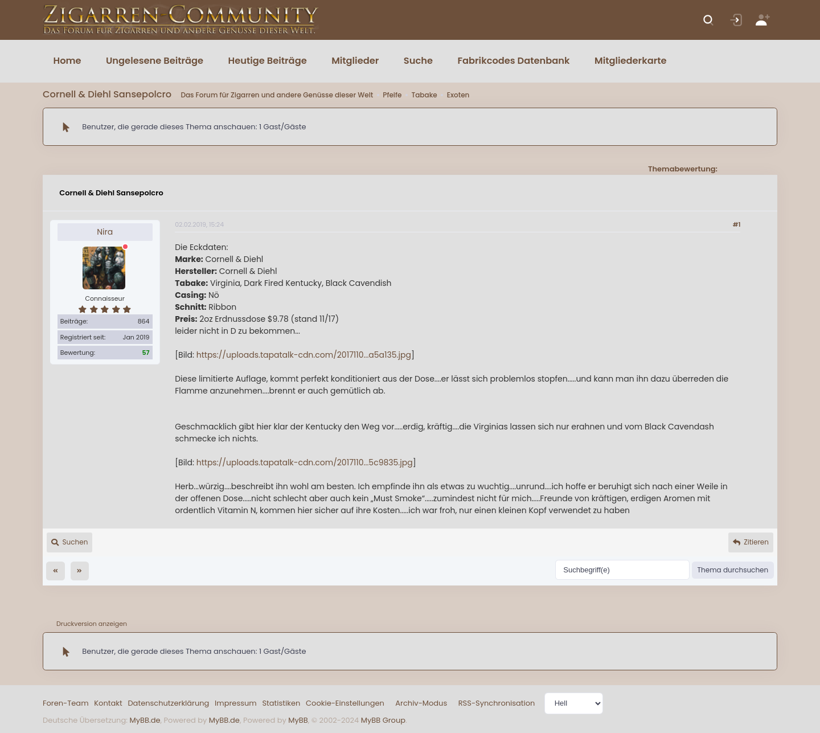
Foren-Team (66, 703)
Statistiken (281, 703)
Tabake (424, 95)
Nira (105, 231)
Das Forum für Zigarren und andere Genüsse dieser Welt (277, 95)
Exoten (458, 95)
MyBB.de (144, 720)
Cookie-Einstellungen (345, 703)
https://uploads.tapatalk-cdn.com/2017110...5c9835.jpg (304, 462)
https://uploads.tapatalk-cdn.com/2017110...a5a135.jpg (303, 355)
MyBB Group (383, 720)
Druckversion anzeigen (91, 623)
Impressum (236, 703)
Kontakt (108, 703)
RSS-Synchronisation (496, 703)
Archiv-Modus (421, 703)
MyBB (298, 720)
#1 (737, 224)
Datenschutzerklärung (168, 703)
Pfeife (392, 95)
